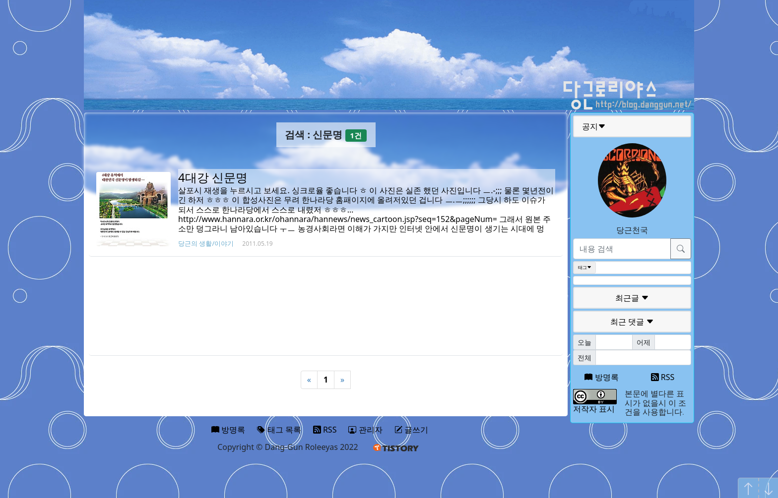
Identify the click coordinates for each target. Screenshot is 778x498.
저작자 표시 (594, 408)
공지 (594, 126)
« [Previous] (309, 379)
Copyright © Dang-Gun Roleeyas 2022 (287, 447)
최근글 (632, 297)
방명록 (601, 377)
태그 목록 (279, 429)
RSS (663, 377)
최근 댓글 (632, 321)
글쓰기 (411, 429)
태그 (584, 267)
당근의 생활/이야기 (206, 243)
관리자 (365, 429)
